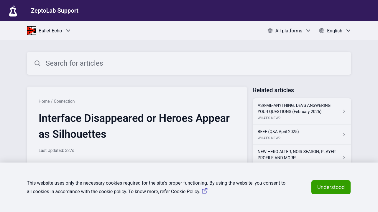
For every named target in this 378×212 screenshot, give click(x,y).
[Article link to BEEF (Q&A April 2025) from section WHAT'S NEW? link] (302, 135)
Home (44, 101)
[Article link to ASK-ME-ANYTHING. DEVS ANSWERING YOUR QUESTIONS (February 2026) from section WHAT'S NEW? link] (302, 111)
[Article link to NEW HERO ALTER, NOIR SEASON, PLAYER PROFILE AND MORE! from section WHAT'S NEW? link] (302, 158)
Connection (64, 101)
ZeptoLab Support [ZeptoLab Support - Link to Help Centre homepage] (54, 10)
